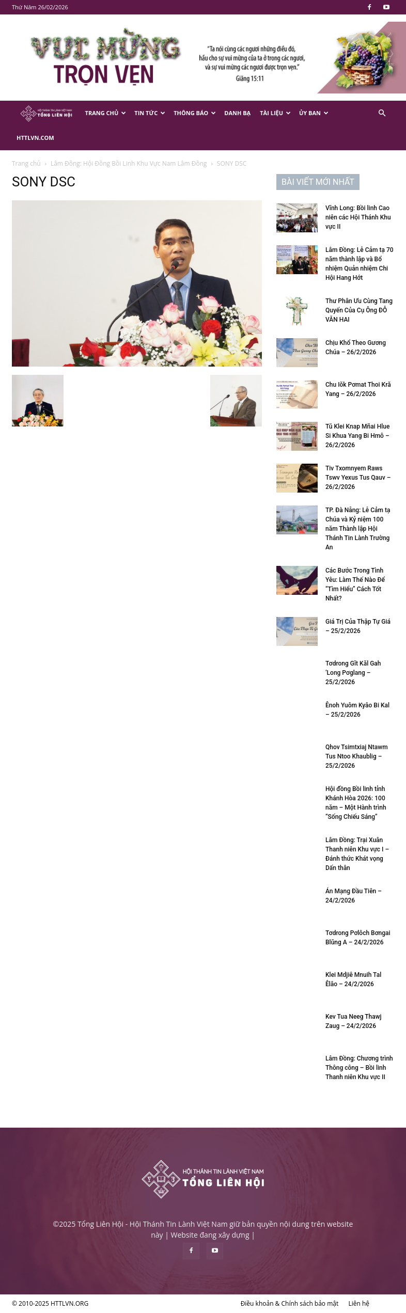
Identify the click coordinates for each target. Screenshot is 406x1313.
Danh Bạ (237, 113)
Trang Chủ (106, 113)
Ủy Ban (314, 113)
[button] (381, 113)
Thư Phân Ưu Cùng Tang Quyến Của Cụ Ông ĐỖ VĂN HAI (359, 310)
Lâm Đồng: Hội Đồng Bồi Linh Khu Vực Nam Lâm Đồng (129, 163)
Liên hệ (358, 1303)
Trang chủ (26, 163)
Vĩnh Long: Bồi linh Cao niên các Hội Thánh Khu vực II (358, 217)
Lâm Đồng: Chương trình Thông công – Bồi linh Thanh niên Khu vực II (359, 1068)
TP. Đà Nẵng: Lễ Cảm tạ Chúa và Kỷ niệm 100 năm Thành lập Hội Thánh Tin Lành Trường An (357, 529)
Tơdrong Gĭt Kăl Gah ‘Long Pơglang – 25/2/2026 (353, 673)
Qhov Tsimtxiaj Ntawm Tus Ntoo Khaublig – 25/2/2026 (356, 756)
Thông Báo (195, 113)
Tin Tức (149, 113)
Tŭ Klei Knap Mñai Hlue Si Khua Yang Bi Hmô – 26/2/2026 (357, 436)
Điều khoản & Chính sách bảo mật (290, 1303)
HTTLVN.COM (35, 137)
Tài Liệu (275, 113)
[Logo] (46, 113)
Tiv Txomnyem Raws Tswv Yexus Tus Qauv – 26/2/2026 (358, 478)
